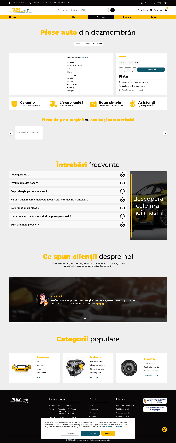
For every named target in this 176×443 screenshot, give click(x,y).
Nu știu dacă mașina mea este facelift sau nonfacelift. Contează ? (49, 199)
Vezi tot (45, 378)
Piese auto (101, 17)
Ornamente (41, 373)
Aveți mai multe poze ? (24, 183)
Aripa (39, 369)
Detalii (99, 44)
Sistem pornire (96, 373)
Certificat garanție (123, 413)
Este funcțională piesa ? (25, 208)
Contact (154, 17)
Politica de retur (122, 417)
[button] (14, 17)
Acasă (77, 44)
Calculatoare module (152, 371)
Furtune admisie (96, 361)
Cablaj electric (149, 363)
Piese (87, 44)
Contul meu (144, 10)
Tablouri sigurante (151, 367)
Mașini (74, 17)
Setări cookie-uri (122, 409)
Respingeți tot (90, 433)
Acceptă (108, 433)
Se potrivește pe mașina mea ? (29, 191)
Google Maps (160, 2)
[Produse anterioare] (11, 133)
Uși (38, 361)
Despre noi (127, 17)
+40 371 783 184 (64, 405)
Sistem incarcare (97, 369)
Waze (144, 2)
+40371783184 (16, 2)
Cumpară (151, 70)
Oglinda (40, 365)
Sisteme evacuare (97, 365)
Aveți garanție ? (20, 174)
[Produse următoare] (165, 133)
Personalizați (70, 433)
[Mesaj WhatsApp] (164, 429)
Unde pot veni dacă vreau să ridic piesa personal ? (41, 216)
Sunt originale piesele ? (25, 224)
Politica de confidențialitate (127, 405)
